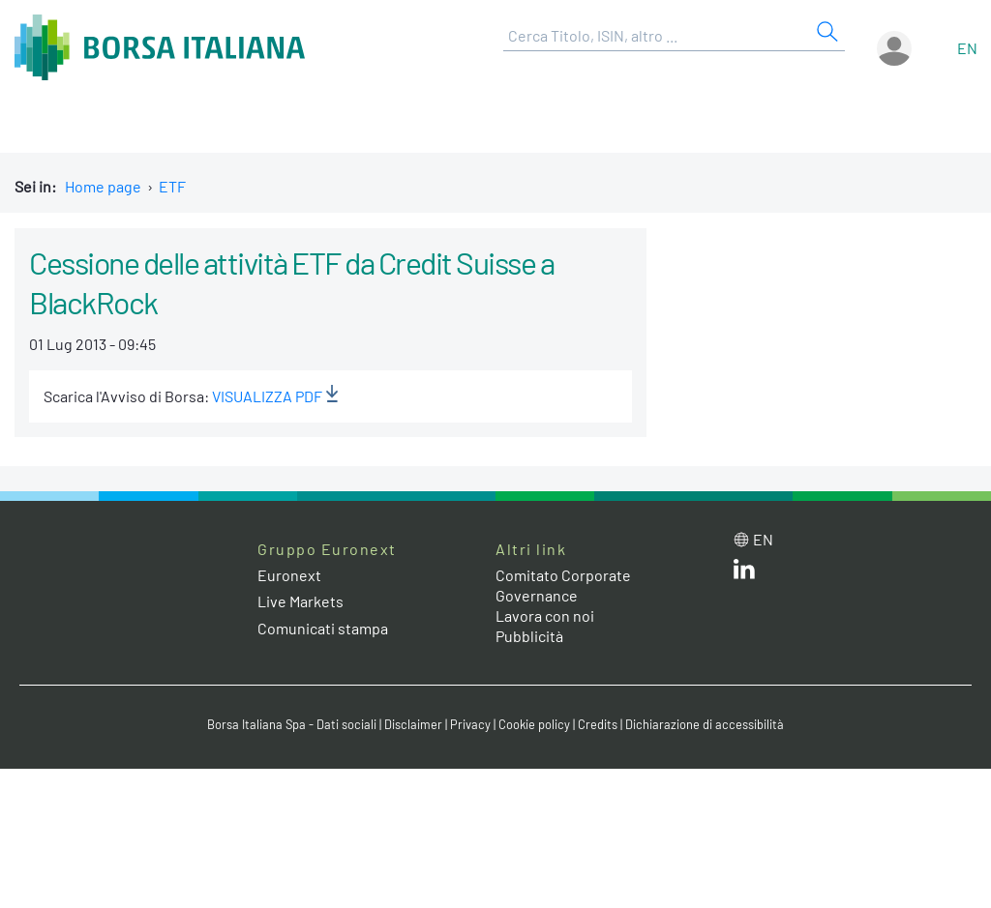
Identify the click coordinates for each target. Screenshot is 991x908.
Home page (103, 186)
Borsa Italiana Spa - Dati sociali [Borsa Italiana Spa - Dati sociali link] (291, 724)
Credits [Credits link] (597, 724)
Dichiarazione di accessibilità (704, 724)
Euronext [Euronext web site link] (289, 575)
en (967, 48)
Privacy (470, 724)
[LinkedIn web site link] (744, 573)
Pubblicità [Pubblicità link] (529, 636)
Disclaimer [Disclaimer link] (413, 724)
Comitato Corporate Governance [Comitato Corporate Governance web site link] (563, 585)
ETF (172, 186)
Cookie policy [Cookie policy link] (534, 724)
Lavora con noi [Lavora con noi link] (545, 615)
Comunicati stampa (322, 628)
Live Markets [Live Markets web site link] (300, 601)
